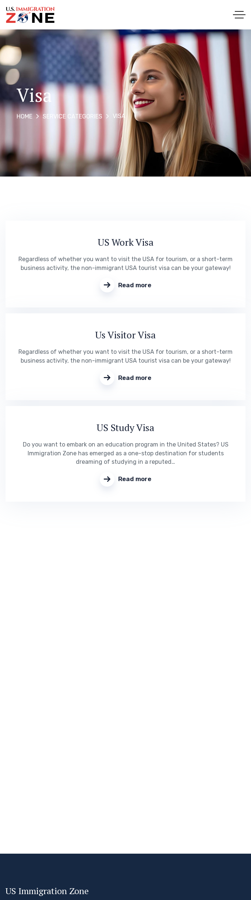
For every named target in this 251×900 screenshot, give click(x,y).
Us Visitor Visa (125, 334)
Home (24, 116)
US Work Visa (125, 242)
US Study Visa (125, 427)
